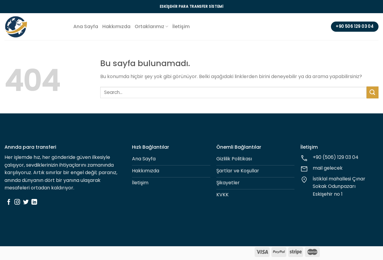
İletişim (181, 26)
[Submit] (373, 92)
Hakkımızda (116, 26)
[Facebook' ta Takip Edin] (9, 202)
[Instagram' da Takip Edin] (17, 202)
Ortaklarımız (151, 26)
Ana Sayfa (85, 26)
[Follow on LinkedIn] (34, 202)
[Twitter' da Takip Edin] (26, 202)
